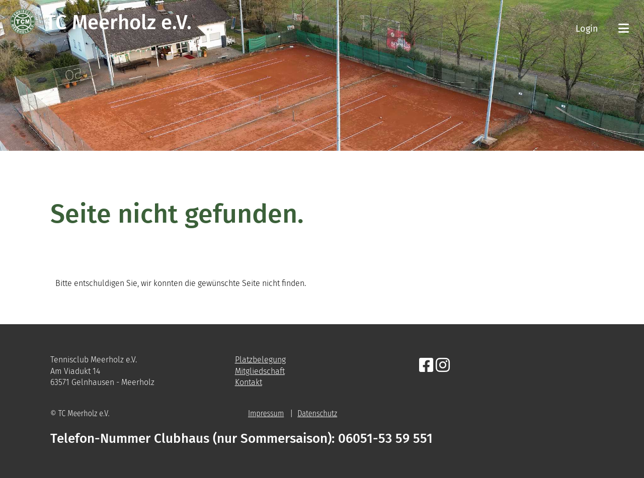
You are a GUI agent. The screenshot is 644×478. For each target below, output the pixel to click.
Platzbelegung (260, 359)
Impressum (266, 413)
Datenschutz (317, 413)
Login (587, 28)
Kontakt (248, 382)
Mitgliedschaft (260, 371)
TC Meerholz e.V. (118, 23)
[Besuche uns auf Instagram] (443, 365)
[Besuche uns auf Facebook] (426, 365)
